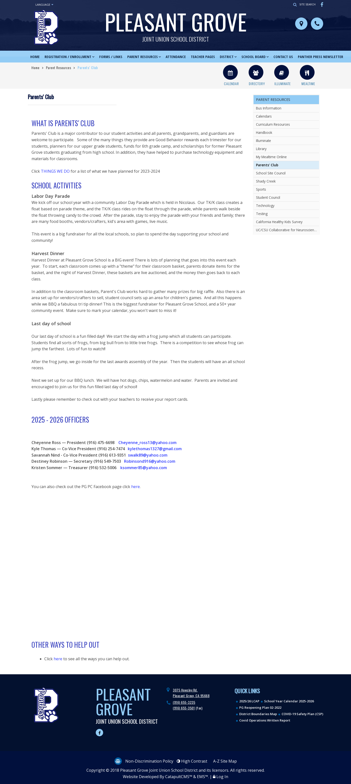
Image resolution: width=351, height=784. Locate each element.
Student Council (268, 197)
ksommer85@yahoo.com (143, 467)
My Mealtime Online (271, 156)
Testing (262, 213)
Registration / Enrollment (68, 56)
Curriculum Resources (273, 124)
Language (44, 4)
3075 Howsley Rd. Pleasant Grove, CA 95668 (191, 692)
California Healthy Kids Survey (279, 221)
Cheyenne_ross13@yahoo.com (147, 442)
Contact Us (283, 56)
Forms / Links (110, 56)
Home (35, 56)
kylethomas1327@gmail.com (155, 448)
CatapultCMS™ (178, 776)
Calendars (264, 116)
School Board (253, 56)
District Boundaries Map (258, 714)
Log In (222, 776)
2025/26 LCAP (249, 701)
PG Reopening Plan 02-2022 (260, 707)
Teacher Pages (203, 56)
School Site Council (271, 173)
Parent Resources (142, 56)
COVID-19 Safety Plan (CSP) (302, 714)
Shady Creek (266, 181)
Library (261, 148)
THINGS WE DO (55, 171)
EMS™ (202, 776)
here (135, 486)
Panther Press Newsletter (320, 56)
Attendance (176, 56)
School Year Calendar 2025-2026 (289, 701)
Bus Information (268, 108)
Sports (261, 189)
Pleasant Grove (175, 23)
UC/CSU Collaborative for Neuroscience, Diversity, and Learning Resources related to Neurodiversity (287, 230)
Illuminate (263, 140)
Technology (265, 205)
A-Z (225, 761)
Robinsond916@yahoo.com (149, 461)
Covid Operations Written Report (264, 720)
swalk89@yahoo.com (147, 455)
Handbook (264, 132)
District (227, 56)
